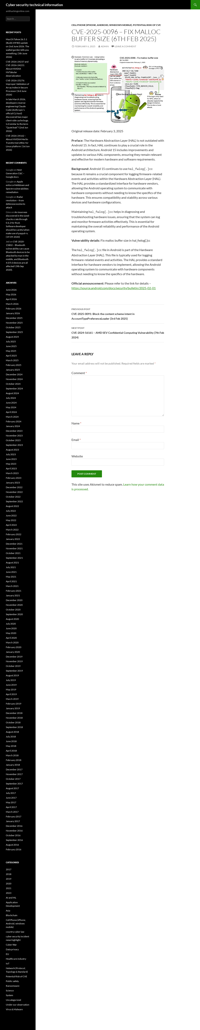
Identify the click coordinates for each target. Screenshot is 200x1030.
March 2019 (12, 698)
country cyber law (15, 931)
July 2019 (11, 680)
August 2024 (12, 393)
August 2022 (12, 506)
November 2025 (14, 322)
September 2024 (14, 388)
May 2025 (11, 350)
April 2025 (11, 355)
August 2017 (12, 788)
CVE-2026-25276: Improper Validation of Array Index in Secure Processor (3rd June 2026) (17, 87)
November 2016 (14, 830)
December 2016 (14, 825)
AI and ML (11, 897)
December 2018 (14, 713)
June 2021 (11, 571)
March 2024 (12, 416)
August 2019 (12, 675)
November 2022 (14, 492)
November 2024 (14, 379)
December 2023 (14, 430)
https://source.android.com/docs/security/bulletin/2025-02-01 (113, 286)
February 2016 (13, 849)
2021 (8, 888)
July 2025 (11, 341)
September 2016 (14, 840)
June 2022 (11, 515)
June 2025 (11, 346)
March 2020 (12, 642)
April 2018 (11, 750)
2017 (8, 869)
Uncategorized (13, 999)
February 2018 (13, 760)
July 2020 (11, 623)
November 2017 (14, 774)
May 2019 (11, 689)
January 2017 (13, 821)
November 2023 (14, 435)
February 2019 (13, 703)
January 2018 (13, 764)
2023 (8, 892)
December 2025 (14, 317)
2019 (8, 878)
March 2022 (12, 529)
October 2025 (13, 327)
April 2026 (11, 299)
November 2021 (14, 548)
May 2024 (11, 407)
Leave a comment (125, 46)
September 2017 (14, 783)
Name (76, 421)
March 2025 (12, 360)
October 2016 (13, 835)
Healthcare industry (16, 958)
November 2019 (14, 661)
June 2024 (11, 402)
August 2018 (12, 731)
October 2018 (13, 722)
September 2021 (14, 557)
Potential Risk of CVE (147, 25)
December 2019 (14, 656)
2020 (8, 883)
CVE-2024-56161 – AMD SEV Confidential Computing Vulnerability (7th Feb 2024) (117, 330)
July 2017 (11, 793)
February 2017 (13, 816)
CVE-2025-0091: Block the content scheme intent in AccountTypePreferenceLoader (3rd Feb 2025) (117, 311)
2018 (8, 874)
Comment (79, 371)
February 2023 (13, 477)
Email (76, 438)
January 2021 (13, 595)
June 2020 (11, 628)
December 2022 (14, 487)
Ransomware (12, 985)
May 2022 (11, 520)
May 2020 (11, 633)
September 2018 (14, 727)
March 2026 (12, 303)
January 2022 (13, 539)
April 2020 (11, 637)
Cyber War (11, 944)
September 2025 (14, 332)
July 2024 (11, 397)
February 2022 (13, 534)
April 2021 (11, 581)
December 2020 (14, 600)
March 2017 (12, 811)
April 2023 (11, 468)
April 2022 (11, 524)
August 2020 (12, 618)
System (9, 995)
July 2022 (11, 510)
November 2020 (14, 604)
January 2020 (13, 651)
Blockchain (11, 915)
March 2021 (12, 586)
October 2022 (13, 496)
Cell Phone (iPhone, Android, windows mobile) (101, 25)
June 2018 (11, 741)
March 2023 (12, 473)
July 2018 (11, 736)
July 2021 (11, 567)
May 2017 (11, 802)
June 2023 (11, 459)
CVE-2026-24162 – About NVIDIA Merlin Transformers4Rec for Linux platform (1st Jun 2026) (18, 142)
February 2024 (13, 421)
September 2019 (14, 670)
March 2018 (12, 755)
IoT (7, 963)
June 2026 (11, 289)
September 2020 (14, 614)
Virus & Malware (14, 1009)
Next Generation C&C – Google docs (15, 173)
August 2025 (12, 336)
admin (105, 46)
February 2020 (13, 647)
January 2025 (13, 369)
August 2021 (12, 562)
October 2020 (13, 609)
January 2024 (13, 426)
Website (77, 454)
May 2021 (11, 576)
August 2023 (12, 449)
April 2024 (11, 412)
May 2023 (11, 463)
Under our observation (17, 1004)
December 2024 (14, 374)
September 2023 (14, 444)
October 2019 (13, 666)
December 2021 (14, 543)
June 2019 (11, 684)
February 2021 (13, 590)
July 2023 (11, 454)
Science (10, 990)
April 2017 (11, 807)
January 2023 (13, 482)
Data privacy (12, 949)
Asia (8, 910)
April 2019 (11, 694)
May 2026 (11, 294)
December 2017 (14, 769)
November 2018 (14, 717)
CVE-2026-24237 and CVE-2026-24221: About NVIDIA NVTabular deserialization (17, 68)
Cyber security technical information (34, 5)
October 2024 (13, 383)
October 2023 (13, 440)
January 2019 (13, 708)
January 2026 (13, 313)
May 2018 (11, 745)
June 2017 (11, 797)
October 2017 (13, 778)
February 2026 (13, 308)
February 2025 (13, 365)
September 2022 (14, 501)
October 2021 (13, 553)
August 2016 (12, 844)
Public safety (12, 981)
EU (7, 954)
